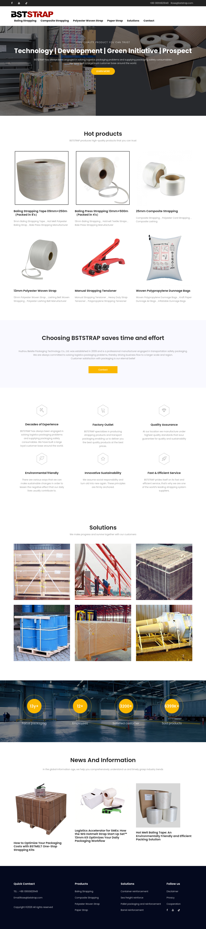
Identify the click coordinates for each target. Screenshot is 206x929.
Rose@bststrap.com (182, 3)
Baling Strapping (25, 21)
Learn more (103, 71)
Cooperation (174, 904)
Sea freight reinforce (132, 897)
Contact (149, 21)
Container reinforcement (134, 891)
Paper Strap (115, 21)
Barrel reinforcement (132, 910)
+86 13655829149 (159, 3)
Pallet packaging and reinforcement (141, 904)
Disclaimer (172, 891)
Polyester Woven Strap (88, 21)
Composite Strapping (55, 21)
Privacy (171, 897)
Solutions (133, 21)
